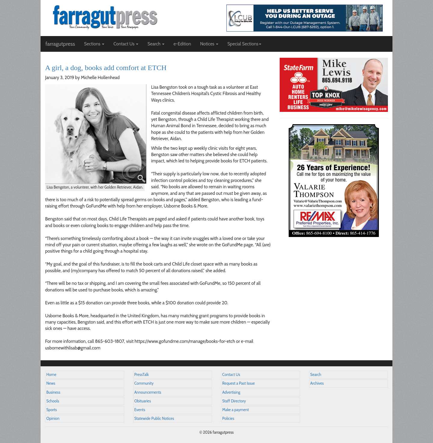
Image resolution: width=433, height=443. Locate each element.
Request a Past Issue (238, 383)
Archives (317, 383)
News (50, 383)
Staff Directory (234, 401)
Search (315, 374)
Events (139, 410)
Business (53, 392)
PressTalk (141, 374)
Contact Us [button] (125, 44)
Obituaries (142, 401)
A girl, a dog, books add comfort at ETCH (106, 68)
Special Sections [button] (244, 44)
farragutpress (60, 44)
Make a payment (235, 410)
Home (51, 374)
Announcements (147, 392)
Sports (51, 410)
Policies (228, 418)
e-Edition (182, 44)
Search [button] (155, 44)
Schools (52, 401)
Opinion (53, 418)
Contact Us (231, 374)
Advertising (231, 392)
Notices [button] (209, 44)
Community (144, 383)
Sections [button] (94, 44)
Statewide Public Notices (154, 418)
